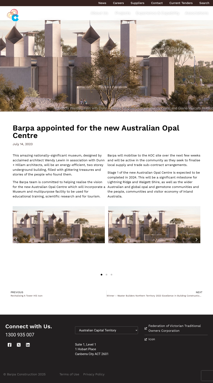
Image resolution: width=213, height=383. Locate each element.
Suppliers (137, 3)
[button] (16, 239)
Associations (196, 13)
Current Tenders (181, 3)
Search (204, 3)
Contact (157, 3)
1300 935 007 (19, 335)
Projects (122, 13)
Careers (118, 3)
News (102, 3)
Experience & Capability (157, 13)
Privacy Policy (94, 374)
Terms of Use (69, 374)
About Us (100, 13)
